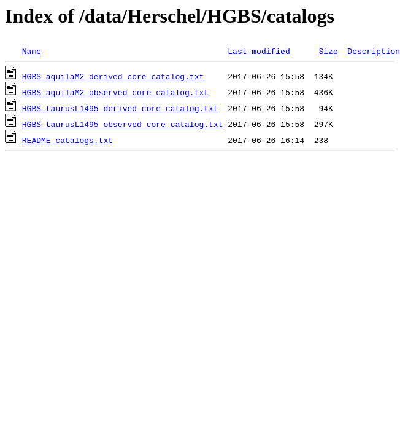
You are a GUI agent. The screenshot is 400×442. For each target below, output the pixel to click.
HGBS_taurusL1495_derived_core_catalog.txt (120, 108)
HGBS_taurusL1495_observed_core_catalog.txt (122, 124)
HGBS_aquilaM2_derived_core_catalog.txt (113, 76)
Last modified (259, 50)
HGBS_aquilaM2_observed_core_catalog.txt (115, 92)
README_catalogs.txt (67, 139)
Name (31, 50)
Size (327, 50)
